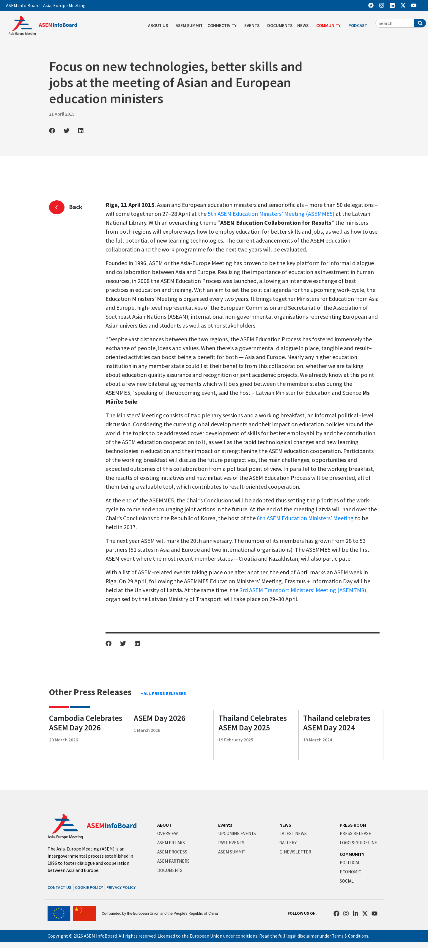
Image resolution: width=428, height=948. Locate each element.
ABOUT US (159, 26)
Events (225, 825)
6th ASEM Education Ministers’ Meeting (305, 518)
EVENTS (253, 26)
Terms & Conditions (352, 936)
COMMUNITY (330, 26)
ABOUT (164, 825)
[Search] (420, 23)
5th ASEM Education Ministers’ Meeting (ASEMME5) (271, 213)
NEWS (304, 26)
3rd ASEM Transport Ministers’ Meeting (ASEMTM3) (303, 590)
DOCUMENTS (279, 25)
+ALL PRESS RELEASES (163, 693)
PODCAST (359, 26)
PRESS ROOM (353, 825)
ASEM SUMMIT (189, 25)
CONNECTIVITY (223, 26)
